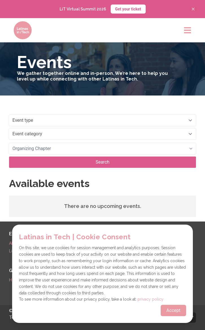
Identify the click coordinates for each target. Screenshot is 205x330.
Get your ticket (128, 9)
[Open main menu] (187, 30)
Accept (173, 310)
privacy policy (150, 299)
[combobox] (102, 148)
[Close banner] (193, 9)
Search (102, 162)
